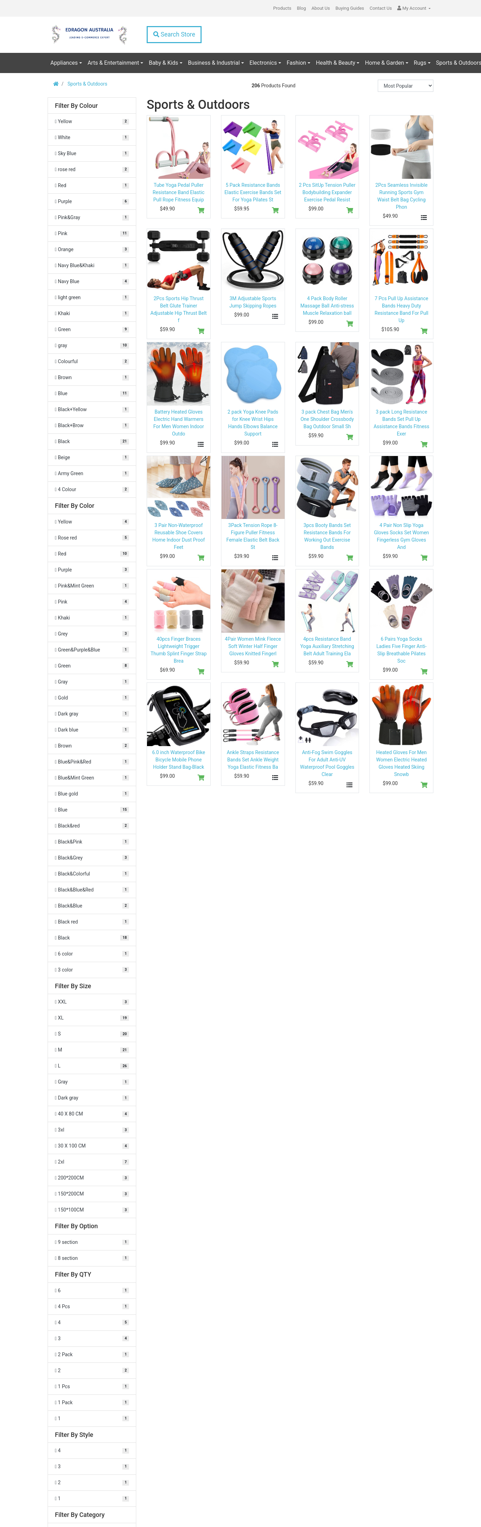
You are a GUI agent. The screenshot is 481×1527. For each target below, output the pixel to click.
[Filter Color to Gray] (92, 682)
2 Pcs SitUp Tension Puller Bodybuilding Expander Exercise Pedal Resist (327, 192)
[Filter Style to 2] (92, 1482)
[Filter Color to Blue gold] (92, 794)
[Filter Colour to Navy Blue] (92, 281)
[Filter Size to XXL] (92, 1002)
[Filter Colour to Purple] (92, 201)
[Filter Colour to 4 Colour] (92, 489)
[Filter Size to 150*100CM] (92, 1210)
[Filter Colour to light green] (92, 297)
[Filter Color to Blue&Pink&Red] (92, 762)
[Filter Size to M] (92, 1050)
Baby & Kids (163, 62)
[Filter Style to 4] (92, 1450)
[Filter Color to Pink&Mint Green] (92, 586)
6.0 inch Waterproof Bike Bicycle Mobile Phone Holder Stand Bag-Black (178, 760)
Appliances (64, 62)
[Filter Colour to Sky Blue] (92, 153)
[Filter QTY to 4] (92, 1322)
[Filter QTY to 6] (92, 1290)
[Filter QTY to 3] (92, 1338)
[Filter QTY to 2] (92, 1370)
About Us (320, 8)
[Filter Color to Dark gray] (92, 714)
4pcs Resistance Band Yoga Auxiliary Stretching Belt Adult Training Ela (327, 646)
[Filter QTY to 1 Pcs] (92, 1386)
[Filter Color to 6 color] (92, 954)
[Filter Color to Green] (92, 666)
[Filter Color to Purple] (92, 570)
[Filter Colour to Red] (92, 185)
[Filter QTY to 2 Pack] (92, 1354)
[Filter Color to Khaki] (92, 618)
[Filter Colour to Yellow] (92, 121)
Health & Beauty (335, 62)
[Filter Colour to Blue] (92, 393)
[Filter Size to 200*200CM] (92, 1178)
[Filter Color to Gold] (92, 698)
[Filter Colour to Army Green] (92, 473)
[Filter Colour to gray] (92, 345)
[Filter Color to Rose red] (92, 538)
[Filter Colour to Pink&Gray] (92, 217)
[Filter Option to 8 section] (92, 1258)
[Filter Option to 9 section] (92, 1242)
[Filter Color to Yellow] (92, 522)
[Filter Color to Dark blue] (92, 730)
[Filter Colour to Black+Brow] (92, 425)
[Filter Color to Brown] (92, 746)
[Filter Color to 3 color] (92, 970)
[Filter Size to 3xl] (92, 1130)
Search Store (174, 34)
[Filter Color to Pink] (92, 602)
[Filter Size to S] (92, 1034)
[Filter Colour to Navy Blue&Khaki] (92, 265)
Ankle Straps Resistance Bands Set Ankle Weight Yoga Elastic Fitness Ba (253, 760)
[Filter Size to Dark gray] (92, 1098)
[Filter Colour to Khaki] (92, 313)
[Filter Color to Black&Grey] (92, 858)
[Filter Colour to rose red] (92, 169)
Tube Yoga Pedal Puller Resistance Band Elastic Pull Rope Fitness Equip (178, 192)
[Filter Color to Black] (92, 938)
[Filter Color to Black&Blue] (92, 906)
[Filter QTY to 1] (92, 1418)
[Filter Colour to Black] (92, 441)
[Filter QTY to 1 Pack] (92, 1402)
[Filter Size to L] (92, 1066)
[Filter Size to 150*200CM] (92, 1194)
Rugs (420, 62)
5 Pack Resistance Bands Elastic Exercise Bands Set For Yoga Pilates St (253, 192)
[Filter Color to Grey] (92, 634)
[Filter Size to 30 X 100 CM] (92, 1146)
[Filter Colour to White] (92, 137)
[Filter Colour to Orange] (92, 249)
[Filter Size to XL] (92, 1018)
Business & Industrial (214, 62)
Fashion (296, 62)
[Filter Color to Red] (92, 554)
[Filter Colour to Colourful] (92, 361)
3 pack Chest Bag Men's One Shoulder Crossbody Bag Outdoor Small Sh (327, 419)
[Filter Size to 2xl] (92, 1162)
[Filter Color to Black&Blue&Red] (92, 890)
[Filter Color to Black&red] (92, 826)
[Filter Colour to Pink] (92, 233)
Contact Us (381, 8)
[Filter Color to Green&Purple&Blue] (92, 650)
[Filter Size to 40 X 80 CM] (92, 1114)
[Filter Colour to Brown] (92, 377)
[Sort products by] (405, 86)
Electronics (263, 62)
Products (282, 8)
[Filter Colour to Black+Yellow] (92, 409)
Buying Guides (349, 8)
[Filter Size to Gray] (92, 1082)
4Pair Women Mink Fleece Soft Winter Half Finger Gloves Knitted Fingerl (253, 646)
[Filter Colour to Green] (92, 329)
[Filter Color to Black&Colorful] (92, 874)
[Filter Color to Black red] (92, 922)
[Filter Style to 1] (92, 1498)
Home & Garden (384, 62)
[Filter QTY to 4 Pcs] (92, 1306)
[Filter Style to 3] (92, 1466)
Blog (301, 8)
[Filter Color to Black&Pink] (92, 842)
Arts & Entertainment (113, 62)
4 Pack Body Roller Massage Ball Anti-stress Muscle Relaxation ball (327, 306)
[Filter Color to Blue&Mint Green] (92, 778)
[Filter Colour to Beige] (92, 457)
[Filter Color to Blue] (92, 810)
